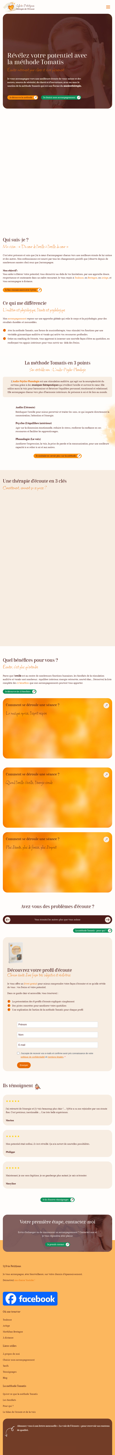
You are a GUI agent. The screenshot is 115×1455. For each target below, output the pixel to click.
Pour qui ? (8, 1406)
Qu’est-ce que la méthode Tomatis (20, 1394)
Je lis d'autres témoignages (56, 1200)
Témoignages (10, 1372)
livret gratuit (30, 984)
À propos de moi (11, 1354)
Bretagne (92, 278)
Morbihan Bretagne (13, 1332)
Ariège (104, 278)
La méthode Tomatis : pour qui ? (90, 931)
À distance (8, 1338)
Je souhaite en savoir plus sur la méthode (56, 456)
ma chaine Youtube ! (24, 1280)
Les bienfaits (9, 1400)
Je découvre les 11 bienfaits (18, 692)
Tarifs (6, 1366)
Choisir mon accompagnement (19, 1360)
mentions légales (55, 1057)
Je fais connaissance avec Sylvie (20, 290)
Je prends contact (55, 1245)
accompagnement (17, 319)
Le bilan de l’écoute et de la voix (19, 1412)
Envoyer (24, 1065)
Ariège (6, 1326)
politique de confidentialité (33, 1057)
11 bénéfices (23, 683)
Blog (5, 1378)
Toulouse (79, 278)
